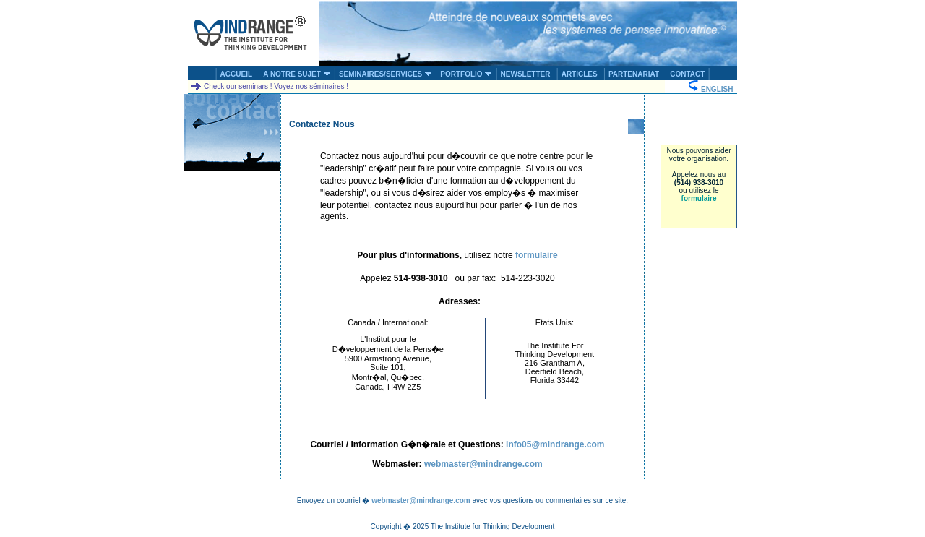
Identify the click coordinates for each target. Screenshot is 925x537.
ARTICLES (580, 74)
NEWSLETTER (526, 74)
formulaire (699, 198)
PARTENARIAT (633, 74)
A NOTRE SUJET (296, 74)
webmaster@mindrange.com (483, 464)
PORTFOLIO (466, 74)
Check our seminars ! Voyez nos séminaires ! (268, 86)
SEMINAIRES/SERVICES (385, 74)
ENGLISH (712, 89)
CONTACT (687, 74)
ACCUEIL (236, 74)
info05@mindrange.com (555, 444)
